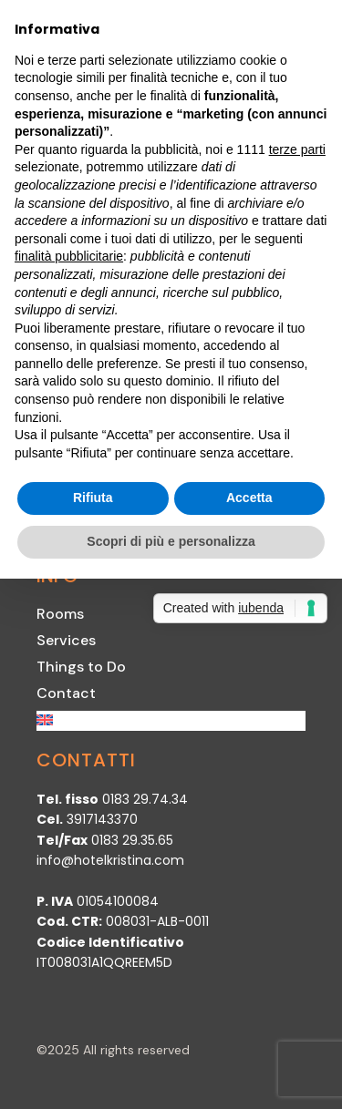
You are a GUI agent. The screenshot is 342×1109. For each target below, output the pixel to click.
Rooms (60, 613)
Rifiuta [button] (93, 497)
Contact (66, 693)
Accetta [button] (249, 497)
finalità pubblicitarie (69, 256)
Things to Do (81, 666)
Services (66, 640)
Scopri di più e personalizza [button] (170, 541)
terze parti (297, 149)
